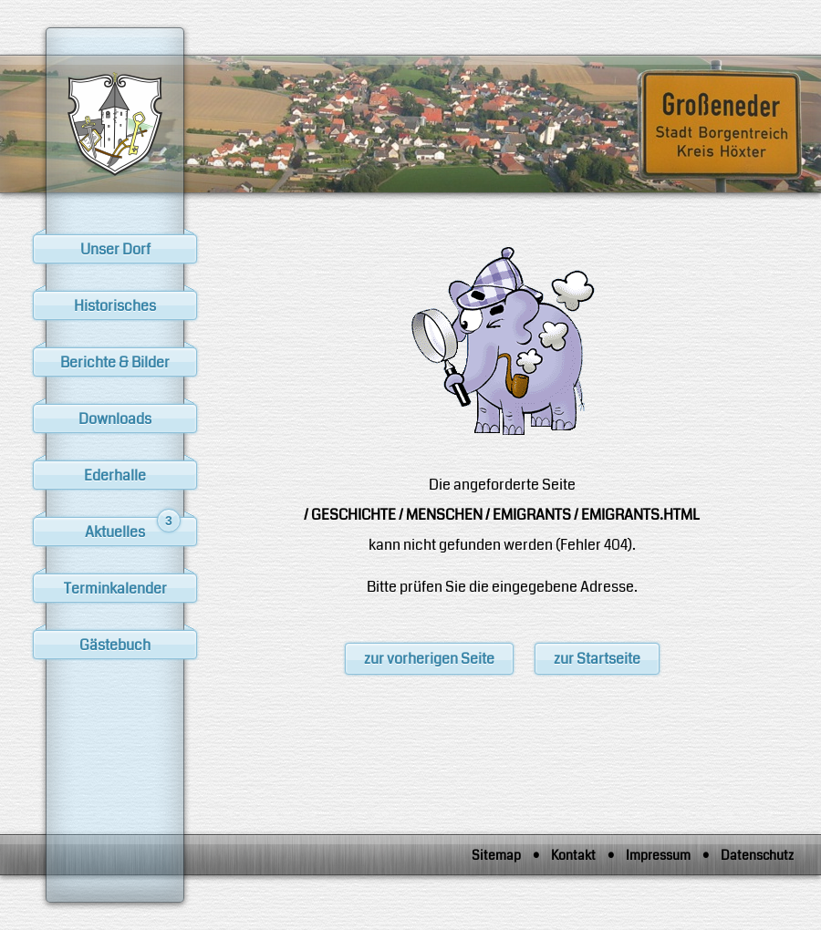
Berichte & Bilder (115, 362)
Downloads (114, 418)
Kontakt (573, 855)
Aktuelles (133, 529)
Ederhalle (115, 475)
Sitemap (496, 855)
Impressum (658, 855)
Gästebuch (115, 645)
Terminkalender (115, 588)
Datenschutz (757, 855)
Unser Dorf (115, 249)
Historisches (115, 305)
